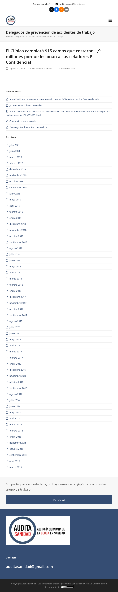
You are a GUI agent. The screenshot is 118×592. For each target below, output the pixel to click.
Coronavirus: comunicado (22, 121)
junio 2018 (15, 260)
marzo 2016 (15, 424)
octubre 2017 (16, 309)
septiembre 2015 (18, 454)
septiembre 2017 (18, 315)
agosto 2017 (15, 321)
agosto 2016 (15, 394)
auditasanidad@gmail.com (72, 4)
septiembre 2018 (18, 242)
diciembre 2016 (17, 369)
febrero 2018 (16, 284)
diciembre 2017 (17, 296)
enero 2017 (15, 363)
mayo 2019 (15, 199)
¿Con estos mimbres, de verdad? (26, 105)
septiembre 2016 (18, 388)
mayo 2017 (15, 339)
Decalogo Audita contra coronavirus (28, 127)
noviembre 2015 (17, 442)
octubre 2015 (16, 448)
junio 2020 (15, 150)
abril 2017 (14, 345)
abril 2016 (14, 418)
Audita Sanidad (28, 583)
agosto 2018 (15, 248)
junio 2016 (15, 406)
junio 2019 (15, 193)
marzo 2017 (15, 351)
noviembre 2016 (17, 375)
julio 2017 (14, 327)
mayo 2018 (15, 266)
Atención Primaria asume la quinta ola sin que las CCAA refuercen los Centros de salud (54, 99)
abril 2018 (14, 272)
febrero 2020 (16, 163)
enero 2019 (15, 217)
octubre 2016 (16, 382)
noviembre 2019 (17, 175)
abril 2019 (14, 205)
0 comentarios (68, 68)
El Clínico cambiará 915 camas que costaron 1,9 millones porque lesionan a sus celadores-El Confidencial (53, 56)
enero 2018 (15, 290)
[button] (110, 20)
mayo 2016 (15, 412)
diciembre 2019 (17, 169)
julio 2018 (14, 254)
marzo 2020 (15, 157)
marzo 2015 (15, 467)
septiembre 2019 (18, 187)
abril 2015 (14, 461)
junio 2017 (15, 333)
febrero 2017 (16, 357)
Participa (59, 500)
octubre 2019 (16, 181)
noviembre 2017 (17, 302)
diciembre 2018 (17, 223)
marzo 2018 (15, 278)
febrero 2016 (16, 430)
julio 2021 (14, 145)
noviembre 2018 (17, 230)
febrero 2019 (16, 211)
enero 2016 (15, 436)
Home (9, 36)
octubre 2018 (16, 236)
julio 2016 (14, 400)
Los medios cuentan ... (43, 68)
